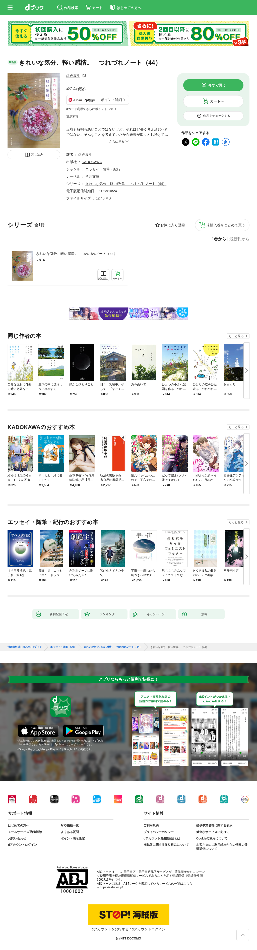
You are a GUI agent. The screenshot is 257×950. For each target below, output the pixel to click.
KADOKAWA (92, 162)
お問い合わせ (17, 838)
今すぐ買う (217, 85)
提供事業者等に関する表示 (214, 825)
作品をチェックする (216, 116)
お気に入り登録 (172, 225)
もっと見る (236, 336)
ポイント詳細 (111, 100)
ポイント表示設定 (73, 838)
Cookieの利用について (211, 838)
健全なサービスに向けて (212, 832)
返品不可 (72, 117)
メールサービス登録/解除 (25, 832)
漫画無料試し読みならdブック (25, 647)
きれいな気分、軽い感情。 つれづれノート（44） (76, 254)
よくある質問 (70, 832)
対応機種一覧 (70, 825)
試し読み (37, 154)
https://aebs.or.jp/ (111, 887)
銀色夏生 (73, 76)
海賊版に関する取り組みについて (166, 845)
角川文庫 (92, 176)
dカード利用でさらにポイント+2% (89, 109)
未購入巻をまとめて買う (226, 225)
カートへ (217, 101)
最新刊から (239, 239)
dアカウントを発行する (110, 929)
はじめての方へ (18, 825)
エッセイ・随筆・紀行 (102, 169)
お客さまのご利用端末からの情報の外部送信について (221, 847)
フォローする (83, 75)
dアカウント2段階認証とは (162, 838)
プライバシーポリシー (159, 832)
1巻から (219, 239)
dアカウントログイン (22, 845)
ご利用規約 (151, 825)
